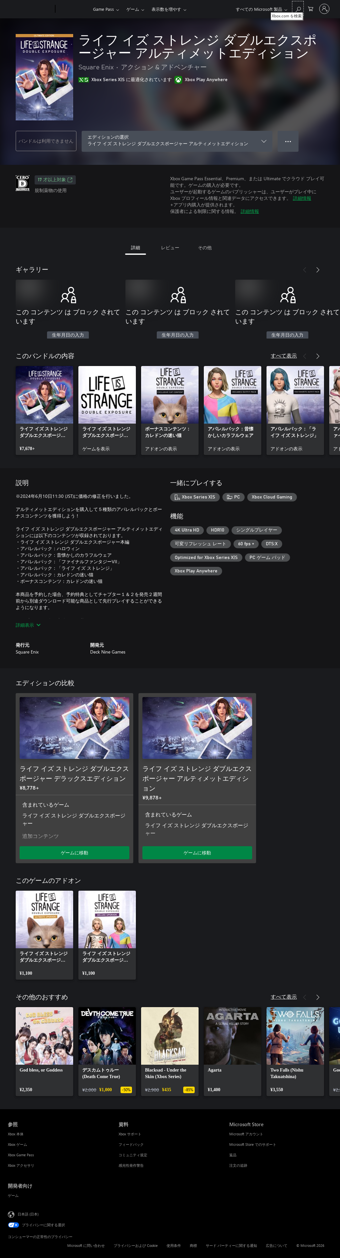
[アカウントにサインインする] (324, 9)
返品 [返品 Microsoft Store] (232, 1155)
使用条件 (174, 1245)
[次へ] (317, 269)
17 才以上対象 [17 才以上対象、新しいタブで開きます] (55, 180)
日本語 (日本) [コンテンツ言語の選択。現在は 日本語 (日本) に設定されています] (28, 1214)
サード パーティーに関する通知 (231, 1245)
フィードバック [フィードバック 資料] (131, 1144)
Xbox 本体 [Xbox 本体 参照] (16, 1134)
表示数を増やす (166, 9)
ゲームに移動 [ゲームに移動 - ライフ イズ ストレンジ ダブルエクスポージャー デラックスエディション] (74, 852)
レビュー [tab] (170, 247)
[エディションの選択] (177, 141)
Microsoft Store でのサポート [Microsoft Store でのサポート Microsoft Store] (252, 1144)
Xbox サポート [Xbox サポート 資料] (130, 1134)
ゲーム (132, 9)
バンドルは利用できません (46, 141)
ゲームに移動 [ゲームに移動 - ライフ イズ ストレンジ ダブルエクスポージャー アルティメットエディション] (197, 852)
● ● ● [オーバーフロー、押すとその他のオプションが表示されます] (288, 141)
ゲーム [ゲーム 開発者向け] (13, 1195)
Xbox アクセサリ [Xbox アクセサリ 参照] (21, 1165)
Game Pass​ (103, 9)
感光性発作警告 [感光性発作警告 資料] (131, 1165)
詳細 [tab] (135, 247)
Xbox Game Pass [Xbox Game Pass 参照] (21, 1155)
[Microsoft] (30, 9)
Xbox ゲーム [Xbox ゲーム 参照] (17, 1144)
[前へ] (304, 269)
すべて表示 (284, 355)
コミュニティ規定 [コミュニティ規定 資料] (133, 1155)
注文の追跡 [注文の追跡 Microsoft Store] (238, 1165)
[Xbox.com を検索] (298, 8)
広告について (276, 1245)
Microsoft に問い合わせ (86, 1245)
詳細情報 (302, 198)
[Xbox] (73, 9)
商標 (193, 1245)
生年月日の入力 (68, 335)
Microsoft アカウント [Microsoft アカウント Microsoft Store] (246, 1134)
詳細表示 (28, 625)
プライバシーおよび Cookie (136, 1245)
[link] (44, 410)
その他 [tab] (205, 247)
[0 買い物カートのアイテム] (310, 8)
